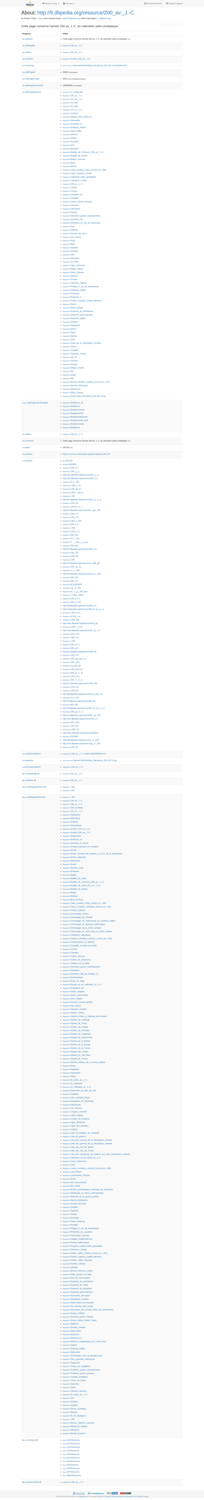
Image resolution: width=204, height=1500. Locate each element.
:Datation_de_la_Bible (76, 963)
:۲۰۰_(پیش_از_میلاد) (75, 542)
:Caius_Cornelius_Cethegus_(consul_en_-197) (87, 907)
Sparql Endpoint (174, 3)
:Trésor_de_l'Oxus (74, 1380)
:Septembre (71, 325)
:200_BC (68, 461)
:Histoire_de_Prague (75, 1027)
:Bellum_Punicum (74, 159)
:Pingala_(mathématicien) (77, 1239)
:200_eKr (70, 535)
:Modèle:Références (75, 417)
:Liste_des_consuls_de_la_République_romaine (87, 1140)
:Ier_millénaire (72, 1083)
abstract (27, 39)
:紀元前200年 (72, 584)
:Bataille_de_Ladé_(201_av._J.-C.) (81, 885)
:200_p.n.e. (71, 644)
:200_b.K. (71, 726)
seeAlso (27, 454)
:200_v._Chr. (72, 521)
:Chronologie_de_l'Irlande (78, 917)
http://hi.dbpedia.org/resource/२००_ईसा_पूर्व (81, 563)
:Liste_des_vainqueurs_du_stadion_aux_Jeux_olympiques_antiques (96, 1154)
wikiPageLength (31, 79)
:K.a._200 (71, 538)
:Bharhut (70, 896)
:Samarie (70, 322)
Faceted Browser (153, 3)
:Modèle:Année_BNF (75, 420)
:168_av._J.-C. (73, 804)
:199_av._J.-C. (73, 45)
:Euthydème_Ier (73, 988)
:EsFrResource (71, 1458)
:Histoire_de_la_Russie (76, 1044)
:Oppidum (70, 1211)
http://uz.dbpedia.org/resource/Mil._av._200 (82, 715)
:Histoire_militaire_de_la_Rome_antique (84, 1062)
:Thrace (70, 346)
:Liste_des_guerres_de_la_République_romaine (87, 1143)
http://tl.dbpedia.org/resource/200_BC (79, 701)
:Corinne (70, 949)
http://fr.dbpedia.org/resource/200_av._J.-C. (86, 13)
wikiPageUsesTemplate (35, 403)
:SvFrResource (71, 1440)
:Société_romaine (74, 1327)
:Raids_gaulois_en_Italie (77, 1274)
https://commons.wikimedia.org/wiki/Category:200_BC (86, 454)
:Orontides (71, 1218)
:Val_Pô (70, 357)
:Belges (69, 892)
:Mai (68, 378)
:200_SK (70, 747)
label (26, 447)
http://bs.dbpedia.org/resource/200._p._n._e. (82, 499)
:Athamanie (71, 861)
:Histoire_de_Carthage (76, 1020)
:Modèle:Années (73, 424)
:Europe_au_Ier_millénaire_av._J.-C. (82, 984)
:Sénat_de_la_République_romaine (82, 343)
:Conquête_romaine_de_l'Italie (80, 945)
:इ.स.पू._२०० (71, 616)
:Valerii (69, 1387)
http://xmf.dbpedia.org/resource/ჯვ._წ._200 (81, 743)
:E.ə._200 (71, 482)
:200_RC (70, 556)
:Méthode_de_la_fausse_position (81, 1196)
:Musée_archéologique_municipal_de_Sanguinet (88, 1189)
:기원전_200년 (73, 595)
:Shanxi (69, 329)
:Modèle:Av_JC (73, 403)
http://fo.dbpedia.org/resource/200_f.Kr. (80, 549)
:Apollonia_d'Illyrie (74, 127)
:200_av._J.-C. (73, 184)
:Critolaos (70, 952)
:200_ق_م (71, 471)
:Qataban (70, 1267)
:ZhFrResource (71, 1468)
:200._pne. (71, 662)
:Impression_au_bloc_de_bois (79, 1090)
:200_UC (71, 729)
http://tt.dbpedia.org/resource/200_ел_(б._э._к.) (84, 708)
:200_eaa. (70, 545)
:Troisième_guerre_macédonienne (81, 1370)
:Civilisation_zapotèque (76, 935)
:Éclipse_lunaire (73, 368)
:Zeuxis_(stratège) (74, 1409)
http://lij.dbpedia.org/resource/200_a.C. (80, 605)
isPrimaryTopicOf (31, 767)
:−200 (69, 787)
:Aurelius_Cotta (73, 868)
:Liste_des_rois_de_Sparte (78, 1147)
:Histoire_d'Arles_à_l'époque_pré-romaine (85, 1016)
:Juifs (69, 255)
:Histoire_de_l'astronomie (77, 1037)
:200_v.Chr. (71, 634)
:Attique (70, 138)
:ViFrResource (71, 1451)
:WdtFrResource (72, 1475)
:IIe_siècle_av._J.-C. (75, 1080)
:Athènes (70, 134)
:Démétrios (71, 970)
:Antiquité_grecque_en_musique (80, 846)
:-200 (69, 496)
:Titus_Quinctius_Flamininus (79, 1359)
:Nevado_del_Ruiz (74, 1203)
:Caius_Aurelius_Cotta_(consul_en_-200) (84, 170)
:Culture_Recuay (74, 956)
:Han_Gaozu (72, 237)
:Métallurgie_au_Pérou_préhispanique (83, 1193)
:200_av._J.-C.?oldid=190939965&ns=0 (84, 754)
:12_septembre (73, 92)
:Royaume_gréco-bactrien (78, 315)
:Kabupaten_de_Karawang (78, 1101)
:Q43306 (69, 464)
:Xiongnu (70, 364)
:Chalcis (70, 187)
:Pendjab (70, 1225)
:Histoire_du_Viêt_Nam (76, 1055)
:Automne (70, 141)
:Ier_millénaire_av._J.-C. (77, 1087)
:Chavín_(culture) (74, 910)
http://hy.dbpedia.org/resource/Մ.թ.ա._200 (82, 574)
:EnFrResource (71, 1461)
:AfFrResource (71, 1454)
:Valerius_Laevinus (75, 1391)
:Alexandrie (71, 120)
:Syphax (70, 336)
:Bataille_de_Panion (75, 156)
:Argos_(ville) (72, 131)
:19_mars (70, 103)
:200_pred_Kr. (73, 669)
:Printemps (71, 293)
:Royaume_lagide (74, 318)
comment (28, 441)
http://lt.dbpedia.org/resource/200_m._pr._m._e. (84, 609)
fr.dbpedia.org (104, 18)
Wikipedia (81, 1496)
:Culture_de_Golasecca (77, 960)
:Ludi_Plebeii (72, 1172)
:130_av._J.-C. (73, 800)
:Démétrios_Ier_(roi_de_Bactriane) (81, 223)
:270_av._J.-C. (73, 110)
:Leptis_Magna (73, 1115)
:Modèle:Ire (71, 427)
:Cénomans (71, 209)
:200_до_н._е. (73, 712)
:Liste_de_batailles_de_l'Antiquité (81, 1133)
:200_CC (70, 514)
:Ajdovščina (71, 818)
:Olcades (70, 1207)
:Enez (69, 226)
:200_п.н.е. (72, 613)
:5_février (70, 113)
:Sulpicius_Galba (74, 1348)
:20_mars (70, 106)
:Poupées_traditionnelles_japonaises (82, 1246)
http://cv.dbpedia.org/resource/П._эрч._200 (82, 510)
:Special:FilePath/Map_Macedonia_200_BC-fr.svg (90, 760)
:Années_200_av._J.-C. (77, 59)
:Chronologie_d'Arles (75, 914)
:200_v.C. (71, 468)
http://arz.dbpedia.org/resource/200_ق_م (81, 475)
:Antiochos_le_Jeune (75, 843)
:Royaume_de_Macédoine (78, 311)
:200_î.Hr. (71, 655)
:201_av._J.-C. (73, 52)
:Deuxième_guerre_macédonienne (81, 216)
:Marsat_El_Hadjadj (75, 1426)
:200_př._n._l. (73, 507)
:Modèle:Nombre (74, 410)
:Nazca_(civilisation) (75, 1200)
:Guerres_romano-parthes (78, 1002)
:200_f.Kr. (71, 517)
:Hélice (69, 1076)
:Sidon (69, 332)
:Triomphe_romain (74, 354)
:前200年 (70, 736)
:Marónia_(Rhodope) (75, 385)
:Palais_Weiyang (74, 1221)
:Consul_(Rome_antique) (77, 202)
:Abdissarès (71, 815)
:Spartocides (72, 1331)
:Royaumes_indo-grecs (76, 1295)
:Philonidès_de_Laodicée (77, 1232)
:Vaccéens (71, 1384)
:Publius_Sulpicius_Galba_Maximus (82, 300)
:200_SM (70, 577)
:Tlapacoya (71, 1363)
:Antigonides (72, 836)
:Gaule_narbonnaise (75, 995)
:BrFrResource (71, 1472)
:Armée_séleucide (74, 857)
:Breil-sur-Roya (73, 899)
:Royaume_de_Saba (75, 1285)
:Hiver (69, 240)
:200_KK (70, 690)
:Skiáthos (70, 1324)
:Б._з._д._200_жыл (75, 591)
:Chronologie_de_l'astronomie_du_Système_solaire (89, 921)
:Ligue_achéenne (74, 265)
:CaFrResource (71, 1447)
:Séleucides (71, 1352)
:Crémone (71, 205)
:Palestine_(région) (75, 283)
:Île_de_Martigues (74, 1416)
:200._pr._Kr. (72, 567)
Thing (40, 18)
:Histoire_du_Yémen (75, 1059)
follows (27, 52)
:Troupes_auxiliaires (75, 1377)
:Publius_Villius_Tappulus (77, 1260)
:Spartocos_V (72, 1338)
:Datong (70, 212)
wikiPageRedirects (34, 787)
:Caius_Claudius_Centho (77, 173)
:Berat (69, 163)
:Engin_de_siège (74, 981)
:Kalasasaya (72, 1105)
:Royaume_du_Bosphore (77, 1288)
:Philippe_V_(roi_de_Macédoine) (81, 286)
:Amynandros (72, 825)
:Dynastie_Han (73, 219)
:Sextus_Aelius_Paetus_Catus (80, 1320)
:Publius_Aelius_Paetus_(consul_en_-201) (85, 1253)
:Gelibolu (70, 230)
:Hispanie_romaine (74, 1009)
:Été (68, 371)
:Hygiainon (71, 1069)
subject (26, 434)
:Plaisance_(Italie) (74, 290)
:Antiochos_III (72, 124)
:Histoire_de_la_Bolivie (76, 1041)
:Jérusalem (71, 258)
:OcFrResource (71, 1443)
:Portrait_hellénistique (76, 1242)
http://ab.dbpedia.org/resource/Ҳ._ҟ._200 (81, 740)
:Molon (69, 1179)
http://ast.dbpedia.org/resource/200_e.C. (80, 478)
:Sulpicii (70, 1345)
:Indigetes (70, 1094)
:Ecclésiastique (73, 977)
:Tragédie (70, 350)
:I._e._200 (71, 570)
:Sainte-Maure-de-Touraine (78, 1302)
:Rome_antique (73, 308)
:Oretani (70, 1214)
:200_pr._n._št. (73, 673)
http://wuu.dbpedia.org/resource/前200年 (80, 733)
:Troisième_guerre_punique (78, 1373)
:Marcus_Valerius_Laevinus (78, 1423)
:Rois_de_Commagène (76, 1278)
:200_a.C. (70, 581)
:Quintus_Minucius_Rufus (78, 1271)
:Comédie (70, 198)
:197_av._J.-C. (73, 99)
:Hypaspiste (71, 1073)
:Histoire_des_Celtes (75, 1051)
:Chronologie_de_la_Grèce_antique (82, 928)
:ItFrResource (70, 1465)
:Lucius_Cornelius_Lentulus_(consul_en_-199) (87, 1168)
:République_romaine (76, 1299)
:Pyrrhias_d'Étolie (74, 1264)
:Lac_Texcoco (72, 1108)
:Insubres (70, 247)
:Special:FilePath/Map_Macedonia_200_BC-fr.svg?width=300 (95, 65)
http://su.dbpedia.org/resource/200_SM (80, 683)
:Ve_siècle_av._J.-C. (75, 1394)
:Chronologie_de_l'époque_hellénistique (84, 924)
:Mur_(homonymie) (75, 1182)
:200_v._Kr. (72, 485)
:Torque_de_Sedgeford (76, 1366)
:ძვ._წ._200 (72, 588)
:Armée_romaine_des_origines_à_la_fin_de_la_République (92, 854)
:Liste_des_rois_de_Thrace (78, 1150)
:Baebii (69, 875)
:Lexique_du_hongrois (76, 1119)
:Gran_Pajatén (73, 998)
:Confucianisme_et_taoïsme (78, 942)
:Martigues (71, 1430)
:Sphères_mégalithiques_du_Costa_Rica (84, 1341)
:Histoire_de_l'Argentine (77, 1034)
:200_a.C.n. (71, 598)
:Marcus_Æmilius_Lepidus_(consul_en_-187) (86, 382)
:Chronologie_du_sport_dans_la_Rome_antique (87, 931)
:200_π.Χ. (71, 524)
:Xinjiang (70, 1401)
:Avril (68, 145)
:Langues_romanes (75, 1112)
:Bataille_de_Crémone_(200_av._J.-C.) (83, 152)
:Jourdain (70, 251)
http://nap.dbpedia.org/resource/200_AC (80, 623)
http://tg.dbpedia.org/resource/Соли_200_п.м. (83, 694)
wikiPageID (28, 72)
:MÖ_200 (70, 704)
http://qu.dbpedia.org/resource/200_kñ (79, 651)
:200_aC (70, 503)
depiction (27, 760)
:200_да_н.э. (72, 489)
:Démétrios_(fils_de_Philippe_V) (80, 974)
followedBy (28, 45)
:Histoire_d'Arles (73, 1013)
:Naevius (70, 276)
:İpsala (69, 375)
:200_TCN (71, 722)
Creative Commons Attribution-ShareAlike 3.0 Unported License (126, 1496)
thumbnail (28, 65)
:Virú (68, 1398)
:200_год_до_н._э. (75, 659)
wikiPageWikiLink (31, 92)
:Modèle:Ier (71, 406)
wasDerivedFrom (31, 754)
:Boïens (70, 166)
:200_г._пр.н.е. (73, 492)
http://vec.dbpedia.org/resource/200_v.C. (80, 719)
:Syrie (69, 339)
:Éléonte (70, 1412)
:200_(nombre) (73, 808)
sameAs (27, 461)
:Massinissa (71, 389)
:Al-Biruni (70, 822)
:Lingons (70, 1129)
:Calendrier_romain (75, 180)
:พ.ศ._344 (71, 697)
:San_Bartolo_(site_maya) (78, 1306)
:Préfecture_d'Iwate (75, 1249)
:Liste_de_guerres (74, 1136)
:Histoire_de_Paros (75, 1023)
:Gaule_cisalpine (74, 991)
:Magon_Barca (73, 269)
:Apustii (69, 850)
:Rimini (69, 304)
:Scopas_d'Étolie (74, 1313)
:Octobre (70, 279)
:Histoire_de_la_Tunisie (77, 1048)
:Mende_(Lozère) (74, 1433)
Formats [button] (69, 3)
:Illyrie (69, 244)
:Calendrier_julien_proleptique (79, 177)
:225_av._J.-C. (73, 811)
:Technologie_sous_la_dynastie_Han (82, 1355)
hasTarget (29, 1440)
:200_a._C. (71, 531)
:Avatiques (71, 871)
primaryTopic (31, 1482)
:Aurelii (69, 864)
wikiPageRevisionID (32, 85)
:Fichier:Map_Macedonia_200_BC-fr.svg (84, 396)
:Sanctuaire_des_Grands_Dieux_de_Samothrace (88, 1310)
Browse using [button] (50, 3)
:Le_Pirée (70, 262)
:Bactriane (71, 148)
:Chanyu (70, 191)
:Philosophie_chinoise (76, 1235)
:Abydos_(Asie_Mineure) (77, 117)
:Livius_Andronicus (75, 1161)
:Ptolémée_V (72, 297)
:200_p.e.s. (71, 676)
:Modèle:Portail (73, 413)
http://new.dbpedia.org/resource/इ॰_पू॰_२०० (81, 630)
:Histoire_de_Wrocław (76, 1030)
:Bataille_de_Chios (74, 878)
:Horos (69, 1066)
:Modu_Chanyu (73, 392)
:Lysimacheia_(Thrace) (76, 1175)
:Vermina (70, 361)
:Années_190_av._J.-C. (77, 829)
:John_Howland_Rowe (76, 1097)
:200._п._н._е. (73, 680)
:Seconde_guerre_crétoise (78, 1317)
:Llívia (69, 1165)
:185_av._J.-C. (73, 95)
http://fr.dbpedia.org (71, 18)
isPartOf (27, 59)
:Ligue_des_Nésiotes (75, 1126)
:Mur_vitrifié (71, 1186)
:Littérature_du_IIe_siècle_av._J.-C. (82, 1158)
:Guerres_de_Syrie (75, 233)
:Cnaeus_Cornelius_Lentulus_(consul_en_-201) (87, 938)
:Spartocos (71, 1334)
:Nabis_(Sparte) (73, 272)
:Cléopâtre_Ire (72, 194)
